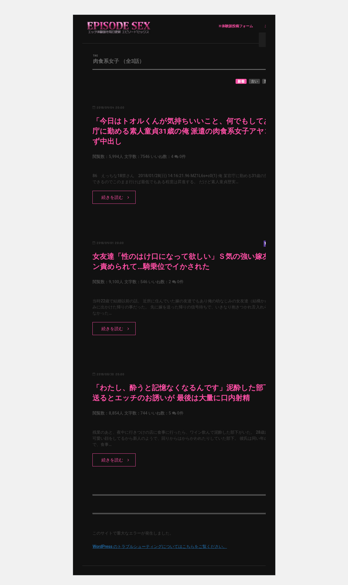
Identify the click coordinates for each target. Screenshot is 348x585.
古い (254, 81)
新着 (241, 81)
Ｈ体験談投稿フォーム (235, 26)
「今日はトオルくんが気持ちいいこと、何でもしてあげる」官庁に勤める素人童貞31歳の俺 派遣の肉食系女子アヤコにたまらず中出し (197, 131)
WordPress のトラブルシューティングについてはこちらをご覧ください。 (159, 546)
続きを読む (112, 197)
